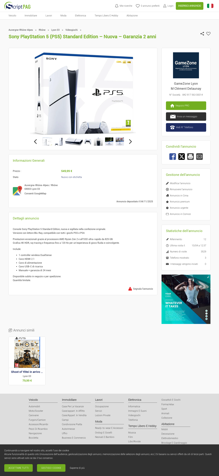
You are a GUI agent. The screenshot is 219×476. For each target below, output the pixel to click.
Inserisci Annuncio (189, 5)
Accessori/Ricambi (38, 424)
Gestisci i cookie (51, 468)
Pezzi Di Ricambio (38, 429)
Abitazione (167, 424)
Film (130, 437)
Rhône (42, 30)
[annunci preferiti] (148, 6)
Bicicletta (33, 437)
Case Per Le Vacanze (73, 406)
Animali (165, 413)
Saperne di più (77, 468)
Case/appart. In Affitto (73, 410)
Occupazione (102, 406)
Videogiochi (71, 30)
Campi (65, 420)
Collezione (166, 417)
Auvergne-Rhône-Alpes (21, 30)
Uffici (64, 433)
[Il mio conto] (168, 6)
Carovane (34, 415)
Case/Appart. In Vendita (74, 415)
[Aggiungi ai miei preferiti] (208, 33)
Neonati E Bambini (104, 437)
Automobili (34, 406)
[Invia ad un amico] (199, 156)
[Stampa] (190, 156)
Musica (132, 432)
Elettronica (134, 400)
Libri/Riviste (134, 441)
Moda (98, 421)
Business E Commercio (74, 437)
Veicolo (33, 400)
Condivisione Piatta (72, 424)
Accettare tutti (19, 468)
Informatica (134, 406)
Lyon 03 (55, 30)
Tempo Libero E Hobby (142, 426)
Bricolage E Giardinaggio (174, 442)
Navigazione (35, 433)
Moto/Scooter (36, 410)
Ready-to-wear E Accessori (109, 428)
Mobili (164, 429)
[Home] (17, 6)
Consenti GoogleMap (35, 193)
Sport (164, 408)
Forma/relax (167, 404)
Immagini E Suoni (137, 410)
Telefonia (133, 420)
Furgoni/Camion (37, 420)
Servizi (98, 410)
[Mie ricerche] (123, 6)
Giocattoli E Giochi (171, 399)
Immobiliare (69, 400)
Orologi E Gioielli (103, 432)
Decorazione (167, 433)
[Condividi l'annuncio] (202, 33)
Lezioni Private (102, 415)
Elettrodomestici (169, 438)
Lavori (98, 400)
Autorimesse (68, 429)
